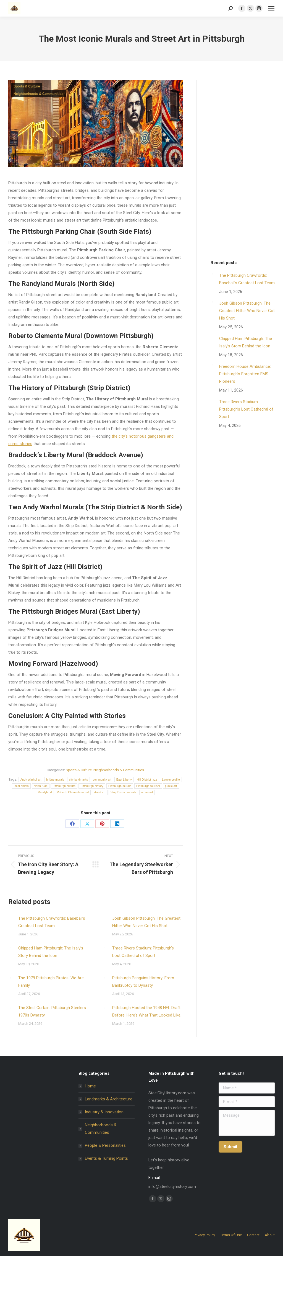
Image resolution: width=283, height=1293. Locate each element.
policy (159, 740)
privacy (146, 740)
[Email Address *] (141, 698)
